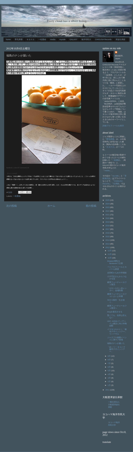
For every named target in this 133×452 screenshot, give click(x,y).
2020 (107, 218)
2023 (107, 207)
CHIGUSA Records (103, 39)
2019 (107, 222)
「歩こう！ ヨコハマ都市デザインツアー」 (116, 349)
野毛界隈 (19, 39)
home (8, 39)
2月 (109, 381)
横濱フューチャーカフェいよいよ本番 (117, 295)
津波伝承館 (120, 39)
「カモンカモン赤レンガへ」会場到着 (117, 289)
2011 (107, 390)
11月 (110, 254)
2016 (107, 233)
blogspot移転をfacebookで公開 (115, 262)
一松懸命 (42, 39)
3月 (109, 378)
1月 (109, 385)
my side (115, 176)
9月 (109, 356)
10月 (110, 258)
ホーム (51, 205)
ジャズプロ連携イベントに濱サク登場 (117, 338)
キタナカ (30, 39)
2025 (107, 200)
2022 (107, 211)
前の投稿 (91, 205)
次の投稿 (11, 205)
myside (62, 39)
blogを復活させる (114, 312)
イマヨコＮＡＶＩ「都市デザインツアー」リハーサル (117, 331)
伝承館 (116, 184)
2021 (107, 215)
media (52, 39)
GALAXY (73, 39)
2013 (107, 244)
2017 (107, 229)
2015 (107, 236)
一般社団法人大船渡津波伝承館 (114, 404)
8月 (109, 360)
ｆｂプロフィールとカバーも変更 (117, 268)
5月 (109, 371)
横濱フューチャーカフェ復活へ (117, 307)
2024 (107, 204)
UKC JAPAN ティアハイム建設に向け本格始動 (117, 323)
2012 (107, 247)
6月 (109, 367)
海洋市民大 (86, 39)
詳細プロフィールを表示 (113, 126)
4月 (109, 374)
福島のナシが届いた (116, 343)
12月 (110, 251)
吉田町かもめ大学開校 (117, 273)
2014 (107, 240)
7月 (109, 363)
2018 (107, 226)
